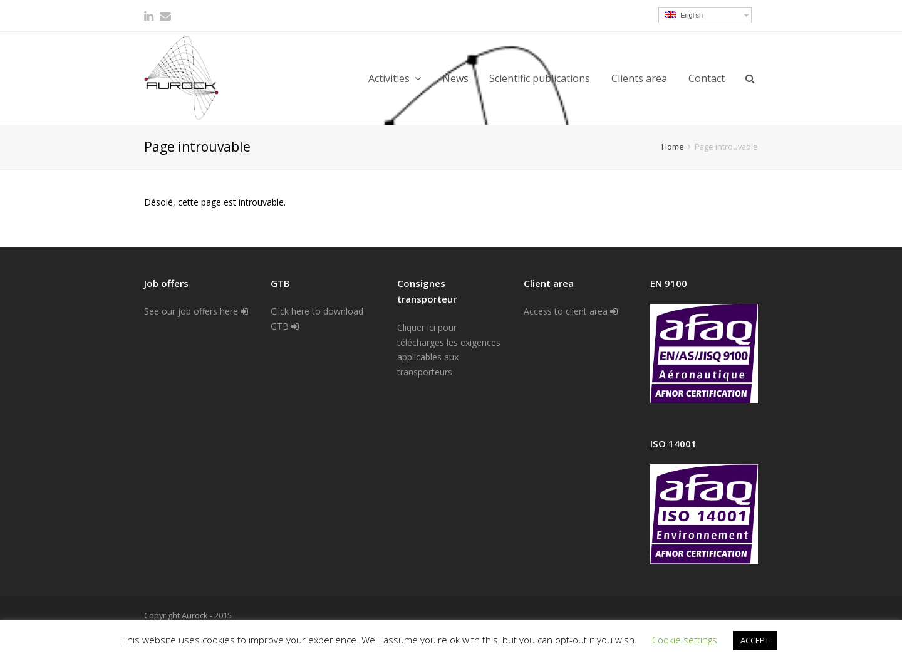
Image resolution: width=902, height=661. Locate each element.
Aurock (195, 615)
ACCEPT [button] (754, 640)
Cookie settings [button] (684, 639)
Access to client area (571, 311)
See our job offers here (196, 311)
